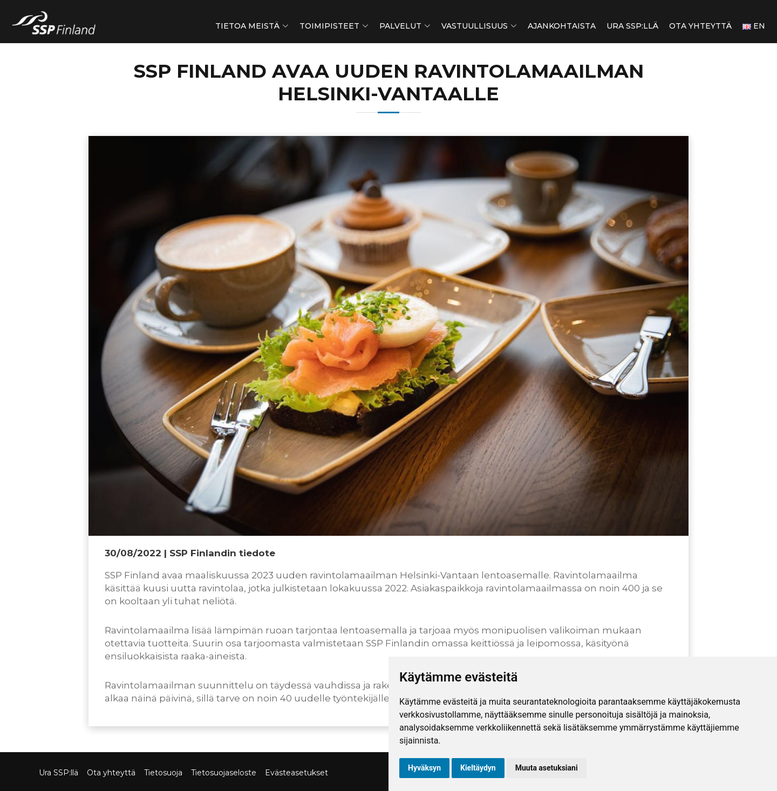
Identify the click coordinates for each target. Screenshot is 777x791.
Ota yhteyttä (700, 26)
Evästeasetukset (296, 773)
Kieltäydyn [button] (478, 767)
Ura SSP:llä (632, 26)
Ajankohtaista (562, 26)
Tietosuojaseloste (223, 773)
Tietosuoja (163, 773)
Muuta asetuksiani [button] (546, 767)
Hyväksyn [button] (424, 767)
